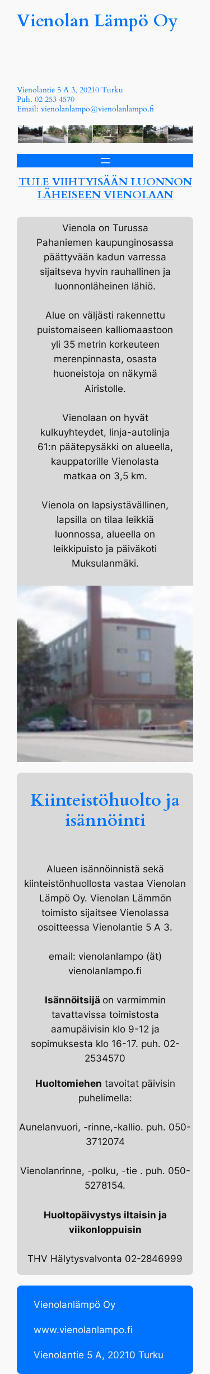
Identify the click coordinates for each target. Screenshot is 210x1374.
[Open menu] (105, 160)
